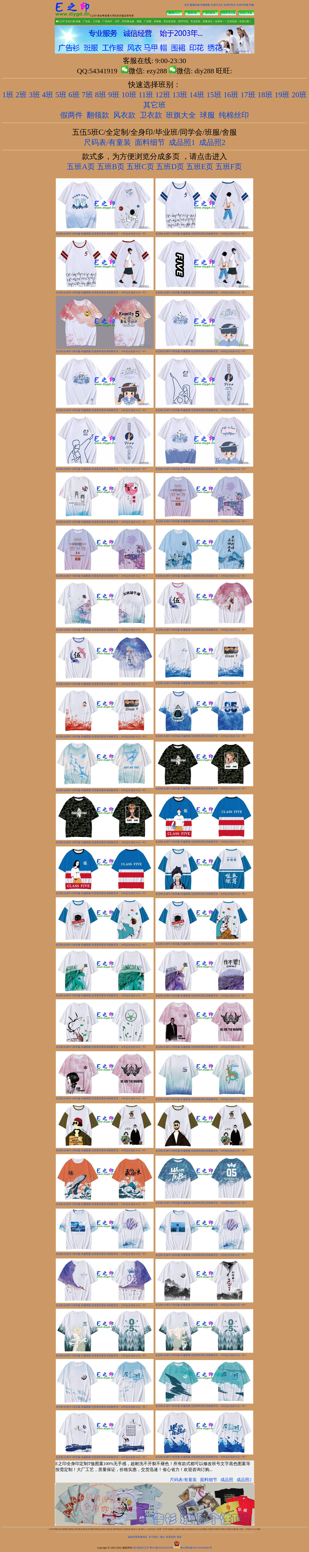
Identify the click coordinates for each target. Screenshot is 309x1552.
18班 (265, 95)
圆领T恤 (192, 13)
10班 (128, 95)
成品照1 (182, 142)
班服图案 (205, 4)
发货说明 (171, 1537)
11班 (146, 95)
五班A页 (81, 166)
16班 (231, 95)
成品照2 (212, 142)
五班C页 (140, 166)
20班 (299, 95)
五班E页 (198, 166)
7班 (87, 95)
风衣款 (124, 115)
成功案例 (210, 13)
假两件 (71, 115)
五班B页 (111, 166)
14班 (197, 95)
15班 (213, 95)
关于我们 (153, 1537)
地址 (162, 1537)
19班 (282, 95)
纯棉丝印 (234, 115)
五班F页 (228, 166)
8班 (100, 95)
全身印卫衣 (217, 4)
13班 (179, 95)
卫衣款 (151, 115)
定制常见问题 (228, 13)
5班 (61, 95)
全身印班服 (242, 4)
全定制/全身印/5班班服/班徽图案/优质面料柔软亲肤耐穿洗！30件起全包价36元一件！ (102, 233)
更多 (179, 1537)
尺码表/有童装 (107, 142)
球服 (251, 4)
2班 (21, 95)
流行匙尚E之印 (141, 1547)
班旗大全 (181, 115)
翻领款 (98, 115)
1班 (8, 95)
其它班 (154, 105)
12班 (162, 95)
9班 (114, 95)
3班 (34, 95)
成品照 (226, 1479)
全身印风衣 (229, 4)
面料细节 (150, 142)
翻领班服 (195, 4)
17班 (248, 95)
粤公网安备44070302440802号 (196, 1547)
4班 (47, 95)
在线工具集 (246, 13)
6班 (74, 95)
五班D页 (169, 166)
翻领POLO (174, 13)
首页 (186, 4)
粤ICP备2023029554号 (161, 1547)
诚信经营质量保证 (137, 1537)
